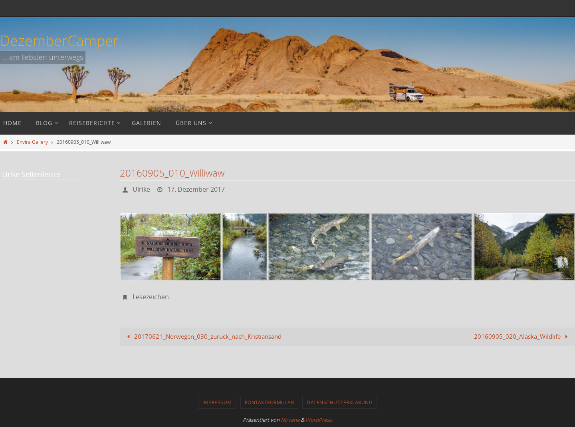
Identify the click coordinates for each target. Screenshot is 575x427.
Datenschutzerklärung (340, 402)
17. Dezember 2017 (196, 189)
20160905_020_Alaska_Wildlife (522, 336)
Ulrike (141, 189)
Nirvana (290, 419)
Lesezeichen (151, 296)
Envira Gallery (32, 142)
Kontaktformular (269, 402)
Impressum (217, 402)
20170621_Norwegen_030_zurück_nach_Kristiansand (203, 336)
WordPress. (319, 419)
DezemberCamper (59, 40)
